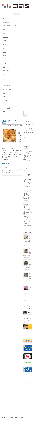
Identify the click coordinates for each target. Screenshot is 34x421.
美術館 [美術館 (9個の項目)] (27, 212)
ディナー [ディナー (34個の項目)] (26, 175)
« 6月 (24, 137)
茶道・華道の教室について (9, 26)
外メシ (4, 52)
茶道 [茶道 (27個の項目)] (25, 214)
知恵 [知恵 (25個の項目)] (28, 209)
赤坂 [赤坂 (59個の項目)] (25, 216)
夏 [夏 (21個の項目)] (31, 191)
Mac (4, 93)
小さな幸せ (30, 287)
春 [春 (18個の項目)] (28, 198)
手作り (4, 63)
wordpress (5, 100)
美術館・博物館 (6, 85)
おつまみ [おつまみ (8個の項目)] (29, 149)
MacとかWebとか (7, 89)
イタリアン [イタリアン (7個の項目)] (26, 166)
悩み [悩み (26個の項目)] (25, 197)
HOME (4, 108)
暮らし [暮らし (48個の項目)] (27, 200)
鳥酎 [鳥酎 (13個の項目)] (24, 226)
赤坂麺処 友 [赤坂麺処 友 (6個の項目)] (26, 219)
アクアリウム (6, 70)
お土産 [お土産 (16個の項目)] (29, 151)
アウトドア (5, 78)
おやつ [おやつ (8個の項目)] (25, 151)
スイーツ (5, 59)
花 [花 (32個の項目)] (31, 211)
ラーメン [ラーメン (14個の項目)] (26, 182)
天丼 (15, 170)
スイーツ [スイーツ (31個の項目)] (26, 171)
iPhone (4, 104)
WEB (4, 97)
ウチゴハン (5, 55)
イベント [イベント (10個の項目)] (26, 168)
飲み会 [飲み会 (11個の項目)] (29, 221)
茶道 (4, 29)
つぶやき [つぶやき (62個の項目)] (27, 157)
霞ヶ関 (19, 170)
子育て (4, 41)
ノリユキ (11, 172)
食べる (4, 48)
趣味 (4, 67)
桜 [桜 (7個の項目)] (24, 203)
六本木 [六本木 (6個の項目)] (29, 189)
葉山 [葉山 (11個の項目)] (29, 214)
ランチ (11, 170)
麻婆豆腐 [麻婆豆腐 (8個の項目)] (29, 226)
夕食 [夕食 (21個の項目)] (25, 193)
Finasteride (26, 376)
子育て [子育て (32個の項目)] (26, 195)
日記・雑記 (5, 37)
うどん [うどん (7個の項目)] (25, 149)
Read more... (6, 163)
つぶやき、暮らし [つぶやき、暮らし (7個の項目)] (27, 161)
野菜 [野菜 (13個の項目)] (24, 221)
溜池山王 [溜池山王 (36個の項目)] (26, 205)
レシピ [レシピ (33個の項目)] (26, 184)
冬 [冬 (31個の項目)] (24, 190)
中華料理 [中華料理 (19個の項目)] (26, 186)
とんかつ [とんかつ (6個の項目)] (25, 164)
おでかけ (5, 82)
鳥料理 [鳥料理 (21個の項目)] (26, 223)
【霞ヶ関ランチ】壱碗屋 (11, 121)
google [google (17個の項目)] (26, 146)
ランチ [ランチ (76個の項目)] (27, 179)
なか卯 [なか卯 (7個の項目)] (29, 164)
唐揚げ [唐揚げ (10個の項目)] (28, 191)
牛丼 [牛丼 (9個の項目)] (24, 209)
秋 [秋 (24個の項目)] (24, 211)
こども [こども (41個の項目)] (26, 153)
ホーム (4, 18)
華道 (4, 33)
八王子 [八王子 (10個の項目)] (25, 189)
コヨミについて (6, 22)
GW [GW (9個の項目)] (30, 147)
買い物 (4, 44)
